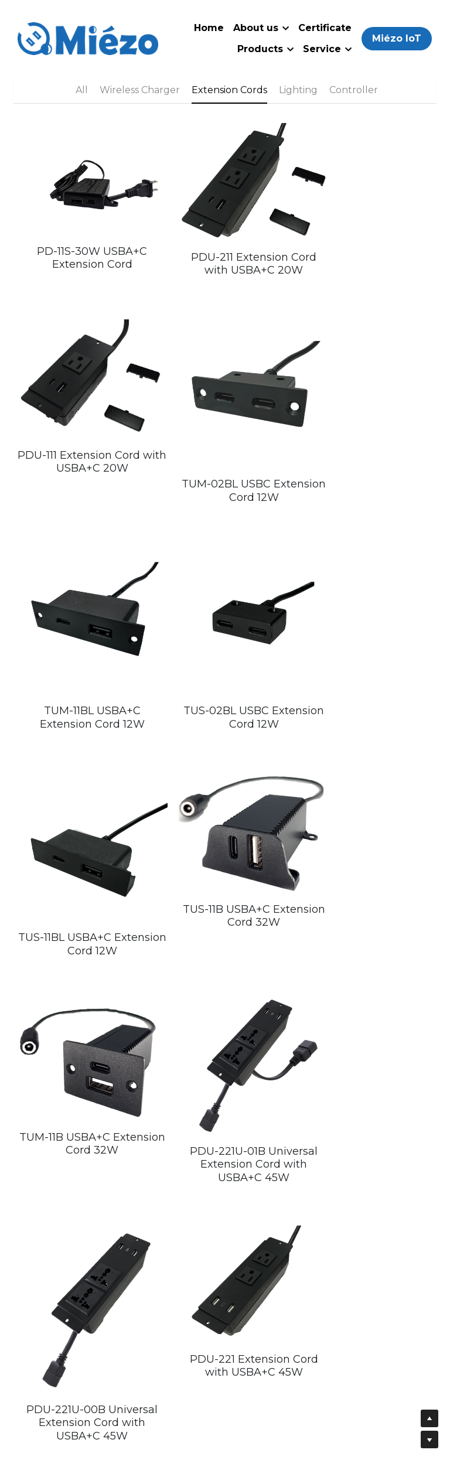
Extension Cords (229, 89)
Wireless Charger (140, 89)
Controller (353, 89)
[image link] (88, 38)
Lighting (298, 89)
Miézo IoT (396, 38)
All (82, 89)
